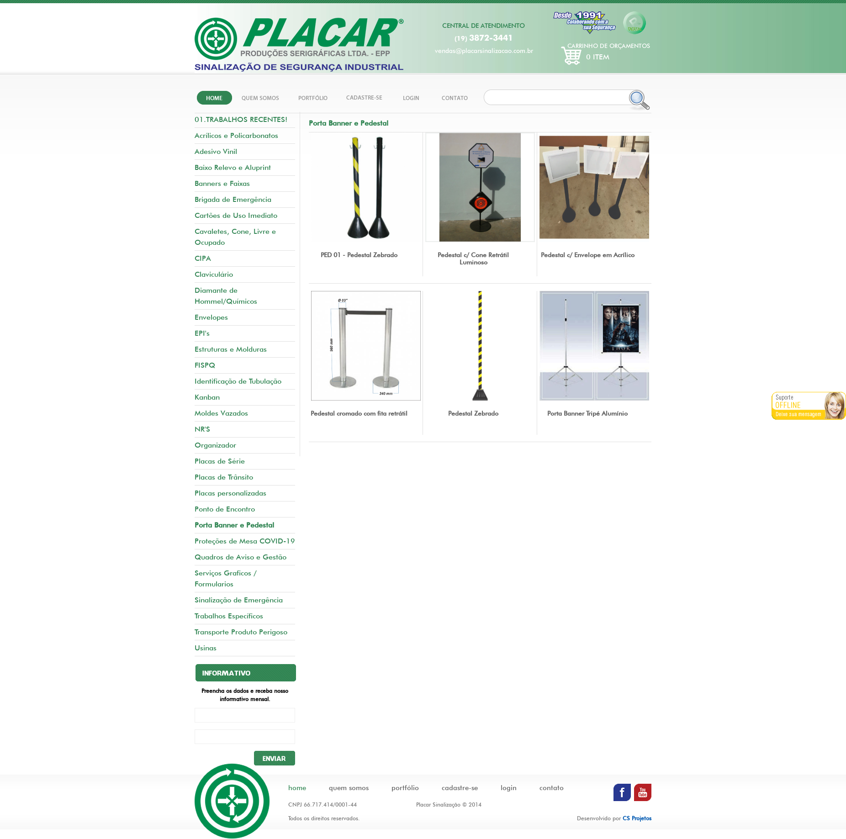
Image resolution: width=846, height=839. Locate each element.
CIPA (203, 258)
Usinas (206, 648)
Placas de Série (220, 461)
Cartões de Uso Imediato (236, 215)
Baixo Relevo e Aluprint (233, 167)
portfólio (405, 788)
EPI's (202, 333)
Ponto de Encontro (225, 509)
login (509, 788)
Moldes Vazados (221, 413)
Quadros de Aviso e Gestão (240, 557)
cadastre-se (460, 788)
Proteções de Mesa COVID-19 (245, 541)
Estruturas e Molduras (231, 349)
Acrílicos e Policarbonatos (236, 135)
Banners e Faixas (222, 183)
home (297, 788)
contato (551, 788)
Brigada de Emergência (233, 199)
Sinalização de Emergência (239, 600)
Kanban (207, 397)
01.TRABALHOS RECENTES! (241, 119)
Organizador (215, 445)
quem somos (349, 788)
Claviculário (214, 274)
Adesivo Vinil (216, 151)
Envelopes (211, 317)
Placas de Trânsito (224, 477)
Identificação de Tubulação (238, 381)
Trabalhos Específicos (229, 616)
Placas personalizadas (230, 493)
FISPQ (205, 365)
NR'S (202, 429)
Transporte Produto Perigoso (241, 632)
